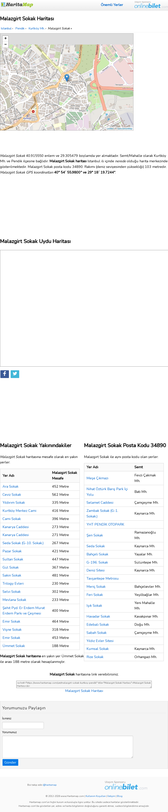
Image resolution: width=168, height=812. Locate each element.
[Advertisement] (151, 91)
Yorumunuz (9, 732)
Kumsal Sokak (98, 648)
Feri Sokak (95, 594)
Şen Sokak (95, 535)
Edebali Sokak (98, 624)
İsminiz (6, 718)
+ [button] (5, 39)
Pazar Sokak (12, 551)
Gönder (10, 762)
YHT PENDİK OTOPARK (105, 524)
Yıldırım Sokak (14, 502)
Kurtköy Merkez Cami (19, 510)
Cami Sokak (12, 518)
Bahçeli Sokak (97, 554)
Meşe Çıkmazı (97, 478)
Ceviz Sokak (12, 494)
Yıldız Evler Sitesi (100, 640)
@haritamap (50, 784)
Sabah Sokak (97, 632)
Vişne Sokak (12, 629)
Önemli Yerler (112, 5)
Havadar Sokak (98, 616)
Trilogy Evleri (13, 583)
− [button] (5, 45)
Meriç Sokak (96, 586)
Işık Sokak (94, 605)
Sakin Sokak (12, 575)
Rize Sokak (95, 657)
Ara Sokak (10, 486)
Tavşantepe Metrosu (103, 578)
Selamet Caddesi (100, 502)
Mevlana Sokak (14, 599)
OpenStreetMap (124, 128)
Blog (119, 796)
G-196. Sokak (97, 562)
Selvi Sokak (12, 591)
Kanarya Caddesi (16, 527)
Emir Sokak (11, 621)
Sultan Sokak (13, 559)
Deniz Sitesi (96, 570)
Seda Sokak (96, 546)
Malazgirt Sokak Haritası (84, 690)
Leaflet (110, 128)
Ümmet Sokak (14, 646)
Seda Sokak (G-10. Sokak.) (23, 543)
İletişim (111, 796)
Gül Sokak (11, 567)
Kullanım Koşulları (96, 796)
